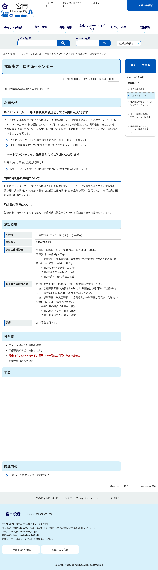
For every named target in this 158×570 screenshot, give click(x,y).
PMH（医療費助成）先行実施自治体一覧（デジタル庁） (50, 145)
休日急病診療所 (137, 89)
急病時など (81, 54)
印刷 (111, 79)
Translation (94, 3)
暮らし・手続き (43, 54)
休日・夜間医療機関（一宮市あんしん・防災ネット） (141, 117)
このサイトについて (47, 498)
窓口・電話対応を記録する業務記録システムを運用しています (61, 527)
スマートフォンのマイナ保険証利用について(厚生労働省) (50, 169)
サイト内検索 (24, 38)
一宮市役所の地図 (22, 549)
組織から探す (126, 43)
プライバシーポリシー (88, 498)
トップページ (26, 54)
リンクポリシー (113, 498)
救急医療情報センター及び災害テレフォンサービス (141, 105)
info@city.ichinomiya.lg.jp (24, 531)
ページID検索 (83, 38)
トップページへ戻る (145, 486)
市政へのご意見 (60, 549)
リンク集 (67, 498)
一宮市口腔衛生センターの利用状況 (29, 475)
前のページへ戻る (119, 486)
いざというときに (63, 54)
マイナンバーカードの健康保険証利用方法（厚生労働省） (50, 140)
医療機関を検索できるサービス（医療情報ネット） (141, 129)
